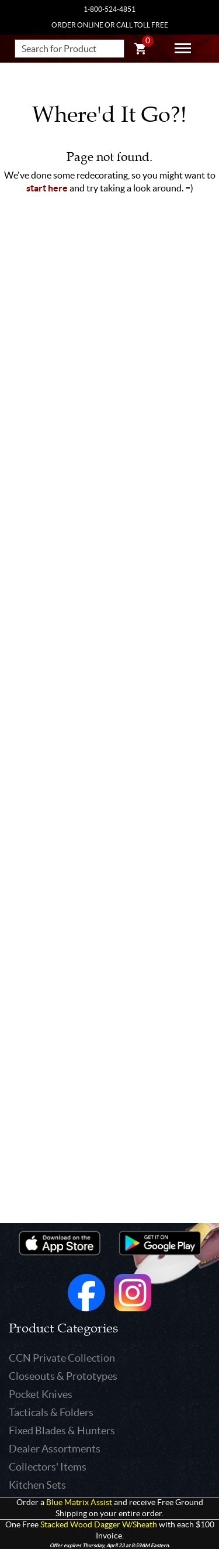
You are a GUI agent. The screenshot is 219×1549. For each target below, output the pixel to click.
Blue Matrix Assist (79, 1502)
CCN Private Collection (62, 1358)
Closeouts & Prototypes (63, 1376)
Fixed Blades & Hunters (62, 1430)
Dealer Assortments (54, 1448)
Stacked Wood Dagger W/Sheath (98, 1524)
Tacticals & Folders (51, 1412)
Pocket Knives (40, 1394)
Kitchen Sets (37, 1485)
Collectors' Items (47, 1467)
